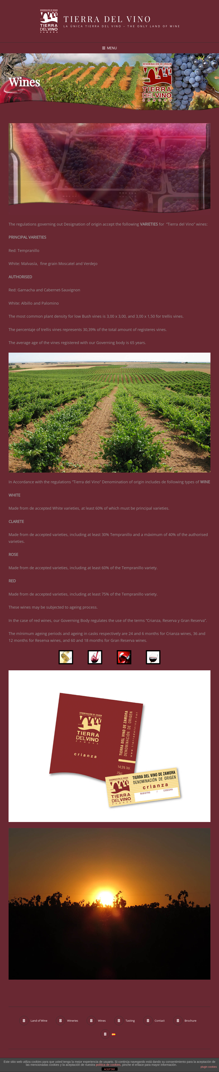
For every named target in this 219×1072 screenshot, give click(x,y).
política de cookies (108, 1064)
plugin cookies (209, 1066)
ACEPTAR (109, 1069)
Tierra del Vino (108, 18)
